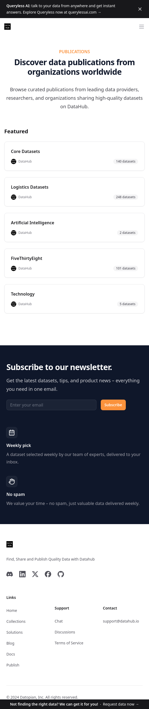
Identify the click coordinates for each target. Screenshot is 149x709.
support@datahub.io (121, 621)
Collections (16, 621)
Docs (10, 654)
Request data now (74, 704)
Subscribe (113, 404)
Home (11, 610)
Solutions (14, 632)
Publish (12, 664)
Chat (59, 621)
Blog (10, 643)
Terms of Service (69, 642)
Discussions (65, 632)
